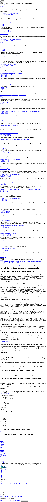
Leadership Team (29, 261)
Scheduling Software (11, 95)
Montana (2, 448)
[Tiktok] (1, 475)
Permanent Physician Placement (23, 111)
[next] (1, 426)
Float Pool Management (5, 167)
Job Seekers (2, 2)
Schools (2, 58)
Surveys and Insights (11, 233)
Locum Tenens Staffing (12, 111)
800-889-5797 (3, 469)
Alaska (1, 436)
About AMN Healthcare (5, 490)
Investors (20, 490)
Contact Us (2, 260)
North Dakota (3, 453)
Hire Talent (2, 85)
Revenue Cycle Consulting (12, 139)
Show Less (7, 341)
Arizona (2, 437)
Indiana (1, 443)
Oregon (1, 454)
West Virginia (3, 462)
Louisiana (2, 445)
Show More (2, 341)
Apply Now (2, 263)
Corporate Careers (19, 84)
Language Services (4, 120)
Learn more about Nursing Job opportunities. (9, 13)
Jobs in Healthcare (4, 483)
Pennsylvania (3, 455)
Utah (1, 459)
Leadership (2, 49)
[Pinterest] (1, 474)
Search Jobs (2, 4)
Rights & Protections (11, 500)
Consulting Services (4, 183)
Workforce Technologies (5, 211)
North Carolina (3, 452)
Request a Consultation (5, 147)
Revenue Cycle (3, 75)
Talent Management (4, 149)
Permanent (2, 431)
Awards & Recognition (37, 261)
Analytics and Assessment (5, 234)
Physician (2, 24)
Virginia (2, 460)
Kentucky (2, 444)
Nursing (2, 5)
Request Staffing (3, 87)
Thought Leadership (4, 207)
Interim (6, 56)
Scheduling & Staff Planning (6, 226)
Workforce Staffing (12, 483)
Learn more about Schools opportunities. (8, 64)
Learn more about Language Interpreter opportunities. (11, 73)
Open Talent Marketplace (5, 175)
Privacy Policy (3, 500)
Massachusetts (3, 446)
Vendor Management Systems (6, 219)
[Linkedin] (1, 472)
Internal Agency (3, 199)
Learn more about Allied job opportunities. (9, 22)
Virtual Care (2, 241)
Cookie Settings (24, 500)
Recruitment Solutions (4, 160)
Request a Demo (3, 125)
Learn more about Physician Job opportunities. (9, 30)
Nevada (2, 451)
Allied (1, 15)
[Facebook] (1, 470)
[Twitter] (1, 471)
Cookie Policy (18, 500)
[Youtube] (1, 476)
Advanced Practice (4, 32)
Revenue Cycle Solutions (5, 134)
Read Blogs (10, 14)
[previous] (0, 426)
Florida (1, 441)
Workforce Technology (28, 483)
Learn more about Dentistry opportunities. (8, 47)
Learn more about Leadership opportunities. (9, 55)
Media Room (24, 490)
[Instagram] (1, 477)
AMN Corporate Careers (16, 262)
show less (7, 393)
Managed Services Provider (6, 152)
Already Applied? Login (11, 84)
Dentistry (2, 41)
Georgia (2, 442)
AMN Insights (3, 148)
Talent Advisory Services (26, 189)
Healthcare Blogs (7, 262)
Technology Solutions (4, 208)
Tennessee (2, 456)
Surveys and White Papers (21, 95)
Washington (2, 461)
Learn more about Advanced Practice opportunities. (10, 39)
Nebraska (2, 450)
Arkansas (2, 438)
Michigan (2, 447)
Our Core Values (22, 261)
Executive (11, 56)
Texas (1, 457)
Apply (6, 14)
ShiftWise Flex (10, 225)
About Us (2, 258)
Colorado (2, 439)
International (3, 84)
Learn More (2, 210)
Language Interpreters (4, 66)
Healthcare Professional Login (18, 496)
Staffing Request (8, 496)
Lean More (2, 151)
